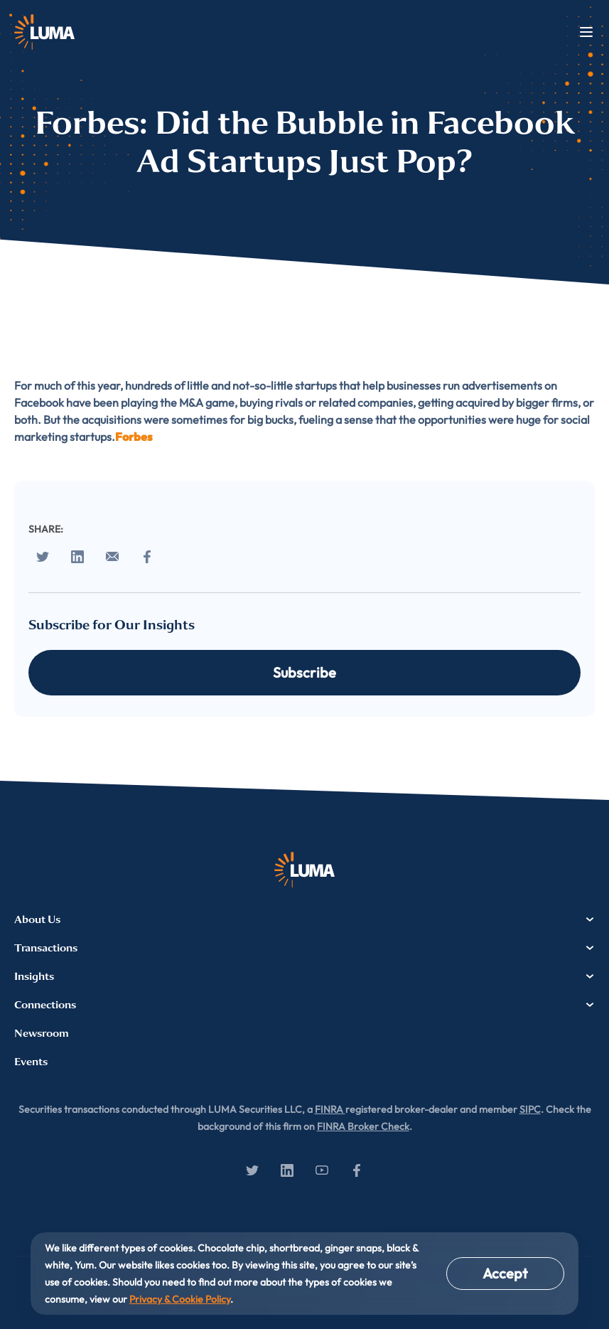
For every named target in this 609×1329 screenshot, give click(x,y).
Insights (304, 976)
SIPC (530, 1109)
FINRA (330, 1109)
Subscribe (304, 672)
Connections (304, 1004)
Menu (586, 32)
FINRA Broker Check (363, 1126)
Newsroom (41, 1033)
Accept (505, 1273)
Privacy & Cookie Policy (179, 1299)
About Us (304, 919)
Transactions (304, 948)
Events (31, 1062)
